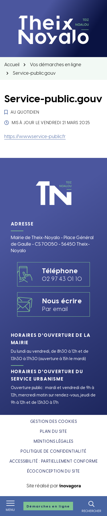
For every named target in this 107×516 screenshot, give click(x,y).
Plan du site (53, 431)
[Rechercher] (91, 506)
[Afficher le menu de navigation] (10, 506)
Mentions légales (53, 441)
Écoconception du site (53, 471)
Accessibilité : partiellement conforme (53, 461)
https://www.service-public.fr (35, 136)
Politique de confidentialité (53, 451)
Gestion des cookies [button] (53, 421)
